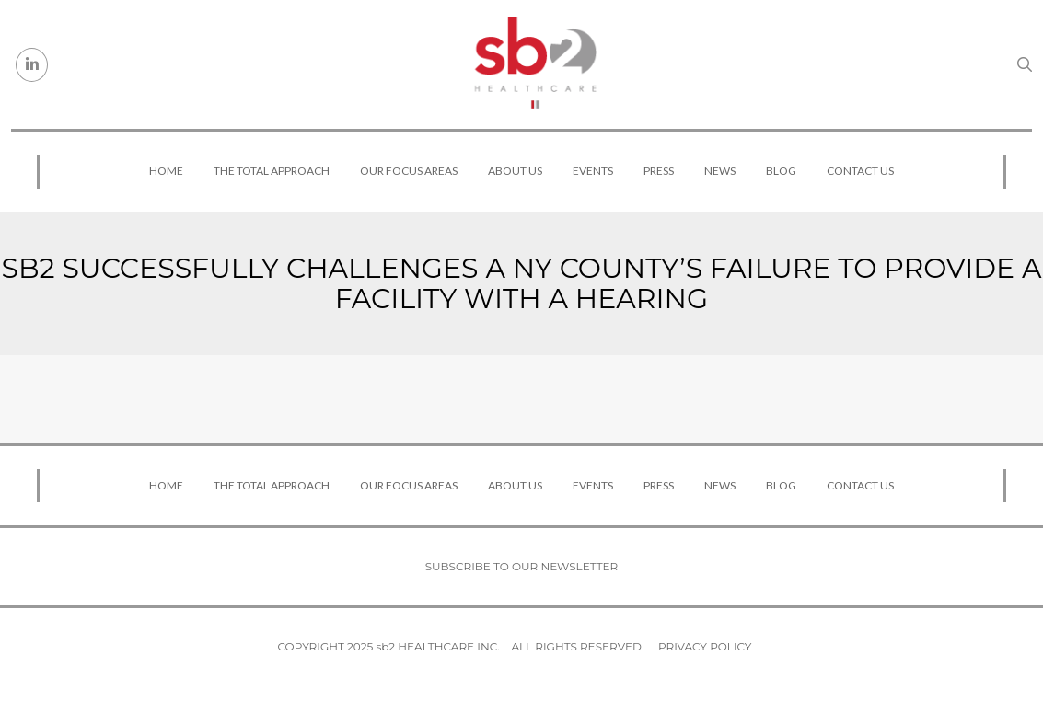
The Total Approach (272, 171)
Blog (781, 171)
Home (166, 171)
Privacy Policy (704, 646)
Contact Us (860, 171)
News (720, 171)
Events (593, 171)
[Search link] (1024, 64)
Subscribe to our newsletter (522, 566)
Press (658, 171)
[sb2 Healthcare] (534, 64)
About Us (515, 171)
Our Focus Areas (409, 171)
